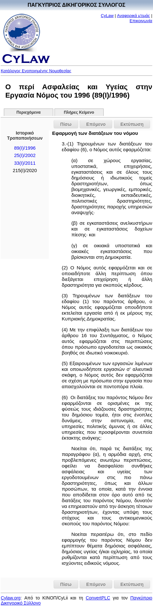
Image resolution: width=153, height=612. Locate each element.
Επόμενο (96, 124)
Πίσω (66, 124)
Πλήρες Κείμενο (79, 112)
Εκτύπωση (132, 124)
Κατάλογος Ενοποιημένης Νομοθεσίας (36, 70)
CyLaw (107, 15)
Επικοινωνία (141, 20)
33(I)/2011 (25, 163)
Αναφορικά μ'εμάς (133, 15)
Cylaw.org (10, 597)
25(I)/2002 (25, 155)
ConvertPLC (98, 597)
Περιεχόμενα (28, 112)
